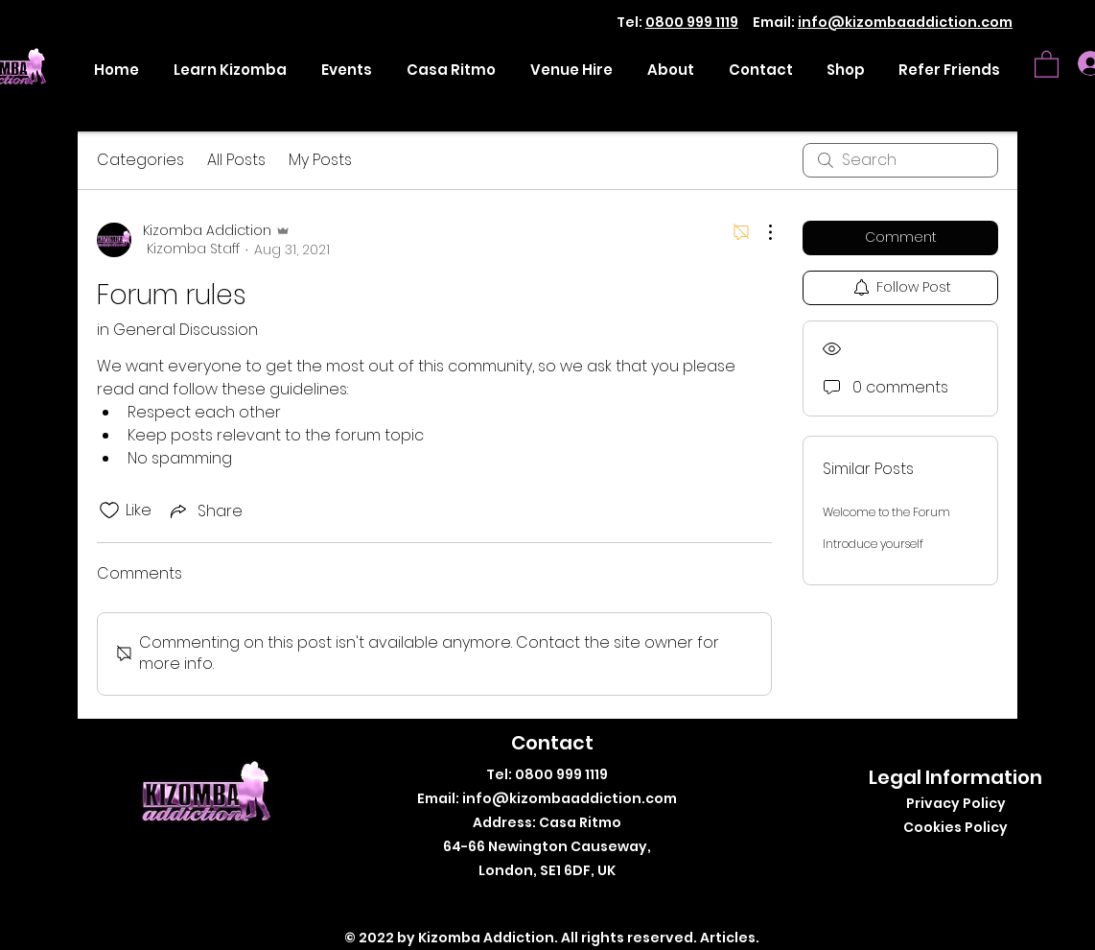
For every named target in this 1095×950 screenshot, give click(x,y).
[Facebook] (509, 902)
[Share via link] (205, 511)
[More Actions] (760, 232)
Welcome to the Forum (886, 512)
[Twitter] (537, 902)
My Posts (320, 160)
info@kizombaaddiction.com (905, 22)
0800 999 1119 (691, 22)
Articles (728, 937)
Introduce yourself (873, 543)
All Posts (236, 160)
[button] (1047, 63)
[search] (900, 160)
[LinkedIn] (595, 902)
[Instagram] (566, 902)
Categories (140, 160)
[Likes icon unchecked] (109, 510)
